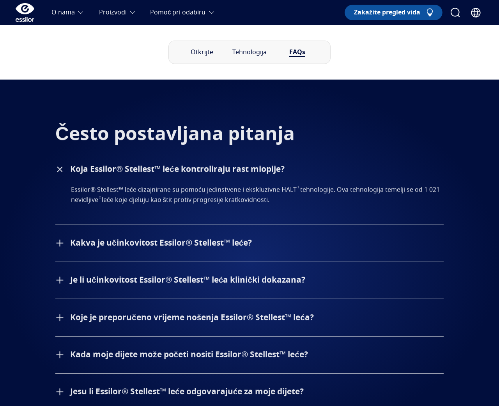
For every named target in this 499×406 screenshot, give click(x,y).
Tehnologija (249, 52)
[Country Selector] (475, 12)
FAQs (297, 52)
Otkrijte (202, 52)
